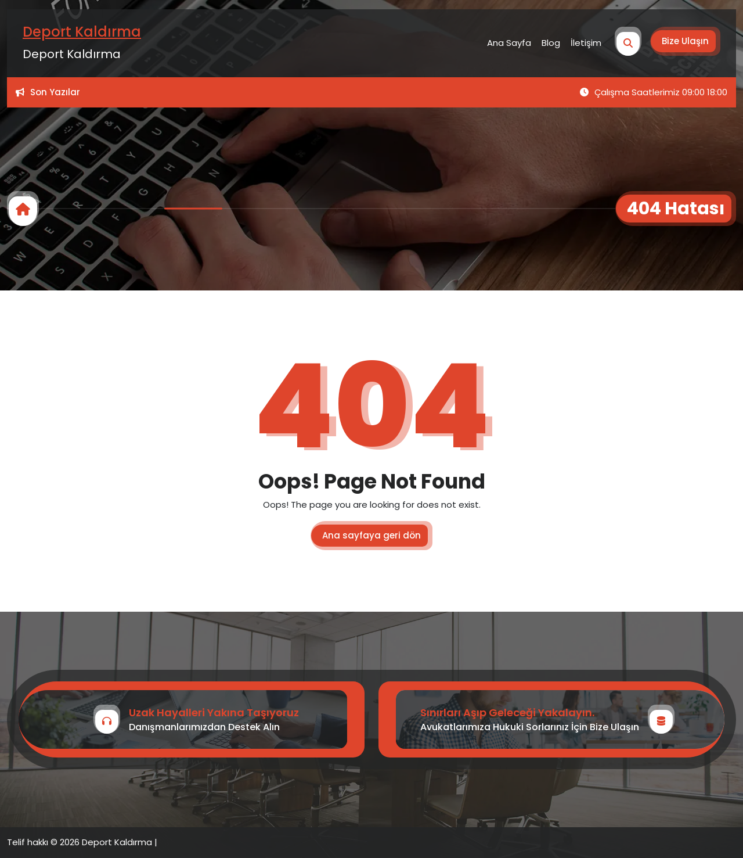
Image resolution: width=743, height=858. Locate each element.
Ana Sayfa (509, 43)
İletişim (586, 43)
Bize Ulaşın (685, 41)
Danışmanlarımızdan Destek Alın (204, 727)
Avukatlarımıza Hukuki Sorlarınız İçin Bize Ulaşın (529, 727)
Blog (551, 43)
